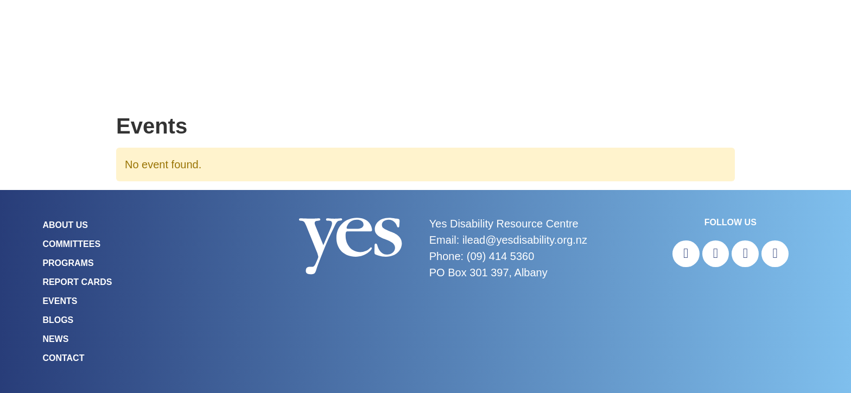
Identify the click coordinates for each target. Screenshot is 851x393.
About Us (65, 225)
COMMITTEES (71, 244)
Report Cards (77, 282)
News (55, 339)
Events (59, 301)
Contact (63, 358)
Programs (67, 263)
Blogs (57, 320)
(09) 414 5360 (501, 256)
